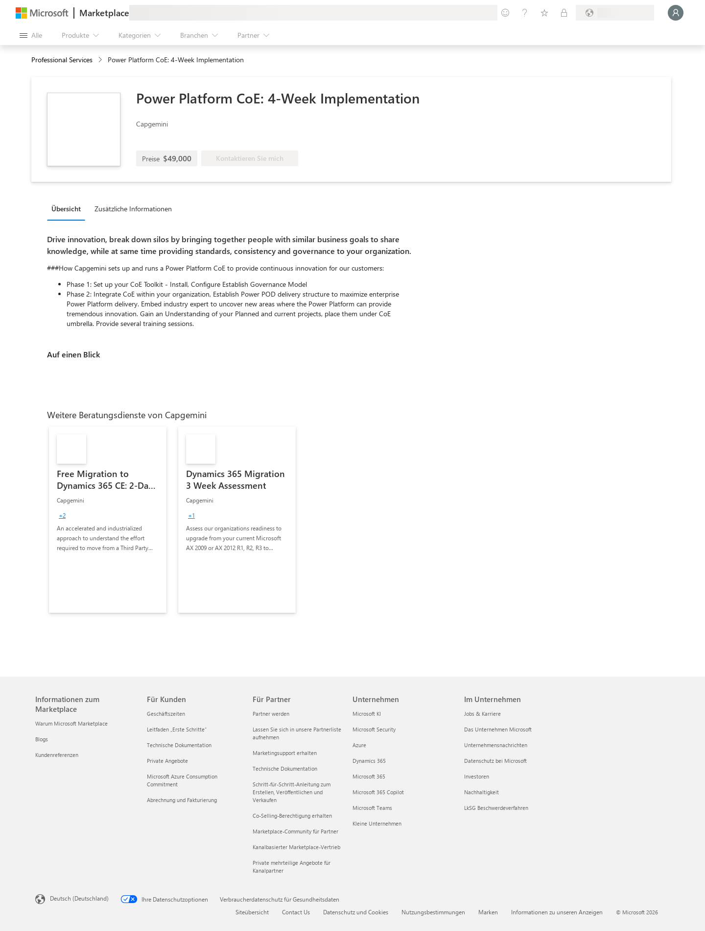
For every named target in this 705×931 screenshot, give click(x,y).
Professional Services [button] (62, 59)
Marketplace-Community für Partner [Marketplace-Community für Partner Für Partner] (295, 831)
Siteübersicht (252, 912)
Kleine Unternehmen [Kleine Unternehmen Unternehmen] (376, 823)
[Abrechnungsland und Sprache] (615, 13)
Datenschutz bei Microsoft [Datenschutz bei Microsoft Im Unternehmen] (495, 760)
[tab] (68, 208)
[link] (107, 520)
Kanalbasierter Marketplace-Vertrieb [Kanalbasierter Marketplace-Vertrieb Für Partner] (296, 847)
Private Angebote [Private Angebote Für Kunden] (167, 760)
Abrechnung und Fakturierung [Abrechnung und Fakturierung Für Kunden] (182, 800)
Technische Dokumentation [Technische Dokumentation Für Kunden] (179, 745)
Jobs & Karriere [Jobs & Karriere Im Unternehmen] (482, 713)
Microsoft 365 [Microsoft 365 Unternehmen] (368, 776)
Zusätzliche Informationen (133, 208)
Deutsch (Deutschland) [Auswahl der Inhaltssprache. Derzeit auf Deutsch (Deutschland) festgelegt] (79, 898)
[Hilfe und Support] (525, 12)
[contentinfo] (101, 60)
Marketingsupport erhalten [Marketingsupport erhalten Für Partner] (285, 752)
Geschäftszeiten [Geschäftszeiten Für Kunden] (166, 713)
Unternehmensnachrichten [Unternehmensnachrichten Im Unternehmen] (495, 745)
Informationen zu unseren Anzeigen (557, 912)
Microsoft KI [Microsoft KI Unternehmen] (366, 713)
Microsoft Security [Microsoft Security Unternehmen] (374, 729)
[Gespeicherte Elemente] (544, 12)
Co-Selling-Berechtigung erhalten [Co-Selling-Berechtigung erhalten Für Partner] (292, 815)
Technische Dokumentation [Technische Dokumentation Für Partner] (285, 768)
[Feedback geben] (505, 12)
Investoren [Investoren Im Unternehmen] (476, 776)
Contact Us (296, 912)
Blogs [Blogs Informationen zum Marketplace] (41, 739)
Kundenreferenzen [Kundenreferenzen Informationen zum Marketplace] (56, 754)
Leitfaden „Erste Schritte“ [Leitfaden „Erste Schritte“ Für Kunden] (177, 729)
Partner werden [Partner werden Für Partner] (271, 713)
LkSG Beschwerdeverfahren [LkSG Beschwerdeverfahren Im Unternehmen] (496, 807)
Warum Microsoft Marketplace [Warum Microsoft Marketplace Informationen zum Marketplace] (71, 723)
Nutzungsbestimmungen (433, 912)
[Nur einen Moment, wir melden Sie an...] (675, 13)
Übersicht (66, 208)
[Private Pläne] (564, 12)
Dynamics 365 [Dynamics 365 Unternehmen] (369, 760)
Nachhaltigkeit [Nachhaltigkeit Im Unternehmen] (481, 792)
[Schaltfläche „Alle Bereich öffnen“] (31, 35)
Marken (488, 912)
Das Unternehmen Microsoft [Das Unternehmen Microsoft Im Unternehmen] (498, 729)
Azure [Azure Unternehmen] (359, 745)
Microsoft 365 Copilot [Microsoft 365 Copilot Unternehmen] (378, 792)
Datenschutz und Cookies (355, 912)
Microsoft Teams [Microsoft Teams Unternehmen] (372, 807)
